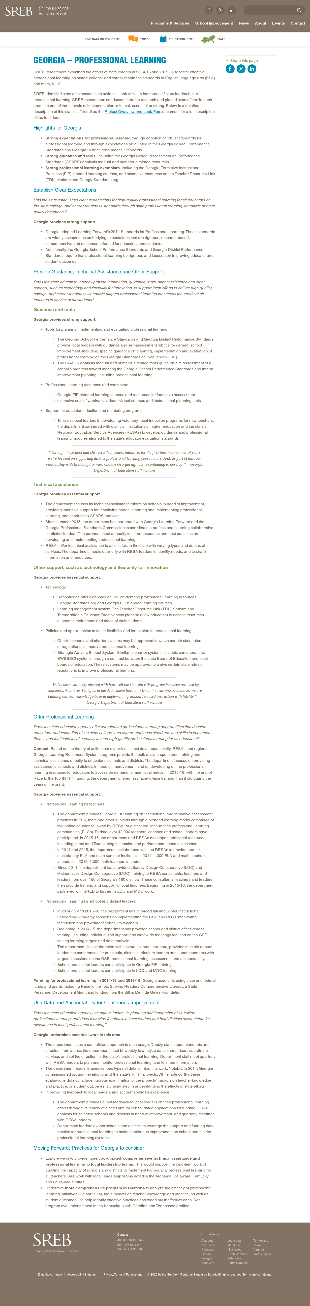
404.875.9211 (126, 1240)
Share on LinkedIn (252, 68)
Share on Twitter (241, 68)
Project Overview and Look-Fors (133, 111)
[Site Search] (299, 10)
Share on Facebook (230, 68)
